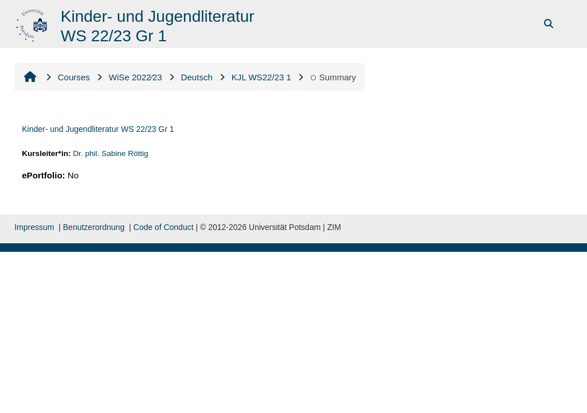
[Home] (33, 23)
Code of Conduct (164, 227)
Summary (333, 77)
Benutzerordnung (93, 227)
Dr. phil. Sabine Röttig (110, 153)
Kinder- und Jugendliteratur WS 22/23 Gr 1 (98, 129)
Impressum (34, 227)
